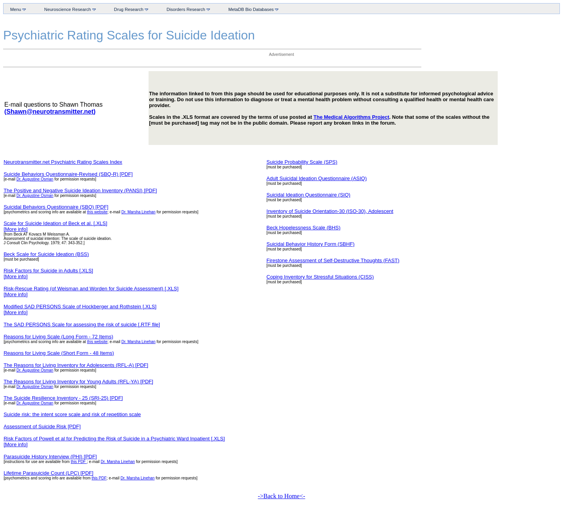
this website (97, 212)
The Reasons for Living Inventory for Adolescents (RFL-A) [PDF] (76, 365)
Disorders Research (186, 9)
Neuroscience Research (68, 9)
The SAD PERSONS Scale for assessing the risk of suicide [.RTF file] (82, 324)
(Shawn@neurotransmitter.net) (49, 111)
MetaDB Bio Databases (251, 9)
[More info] (15, 229)
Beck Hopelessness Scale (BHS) (304, 228)
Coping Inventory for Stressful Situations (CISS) (320, 277)
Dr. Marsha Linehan (138, 212)
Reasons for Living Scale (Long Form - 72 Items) (58, 337)
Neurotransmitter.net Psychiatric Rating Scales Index (63, 162)
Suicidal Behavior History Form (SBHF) (311, 244)
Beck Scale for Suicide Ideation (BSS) (46, 254)
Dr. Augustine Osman (35, 179)
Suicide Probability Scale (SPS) (302, 162)
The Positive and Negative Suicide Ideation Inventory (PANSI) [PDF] (80, 190)
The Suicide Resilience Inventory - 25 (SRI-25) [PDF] (63, 398)
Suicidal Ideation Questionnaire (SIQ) (309, 195)
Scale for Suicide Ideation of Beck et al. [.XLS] (55, 223)
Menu (16, 9)
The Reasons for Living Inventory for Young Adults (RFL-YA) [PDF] (78, 381)
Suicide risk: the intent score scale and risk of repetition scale (72, 414)
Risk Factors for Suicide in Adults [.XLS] (48, 271)
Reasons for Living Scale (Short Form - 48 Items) (59, 353)
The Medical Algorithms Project (351, 117)
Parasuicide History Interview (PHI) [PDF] (50, 457)
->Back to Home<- (281, 496)
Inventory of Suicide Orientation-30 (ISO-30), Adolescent (330, 211)
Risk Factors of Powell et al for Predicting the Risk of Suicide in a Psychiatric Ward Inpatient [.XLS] (114, 439)
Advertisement (281, 54)
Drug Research (129, 9)
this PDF (79, 462)
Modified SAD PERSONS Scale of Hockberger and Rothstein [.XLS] (80, 306)
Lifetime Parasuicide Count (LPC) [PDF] (48, 473)
